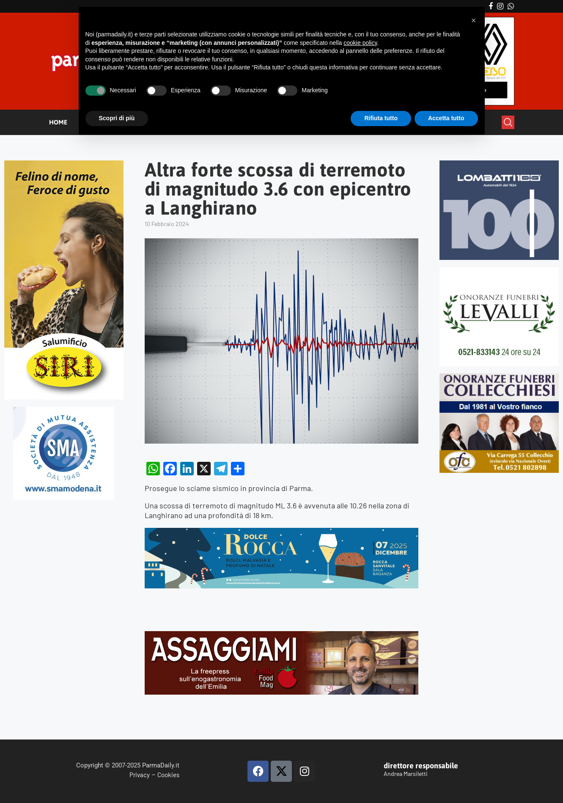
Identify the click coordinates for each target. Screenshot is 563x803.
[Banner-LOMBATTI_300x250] (499, 164)
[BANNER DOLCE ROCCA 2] (281, 532)
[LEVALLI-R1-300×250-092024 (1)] (499, 270)
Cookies (168, 774)
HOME (58, 122)
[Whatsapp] (510, 6)
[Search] (508, 122)
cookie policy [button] (360, 42)
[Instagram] (500, 6)
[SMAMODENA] (63, 410)
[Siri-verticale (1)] (64, 164)
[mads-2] (499, 377)
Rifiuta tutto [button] (381, 118)
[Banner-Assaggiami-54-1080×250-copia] (281, 635)
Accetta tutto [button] (446, 118)
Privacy (139, 774)
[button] (474, 20)
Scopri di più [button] (117, 118)
